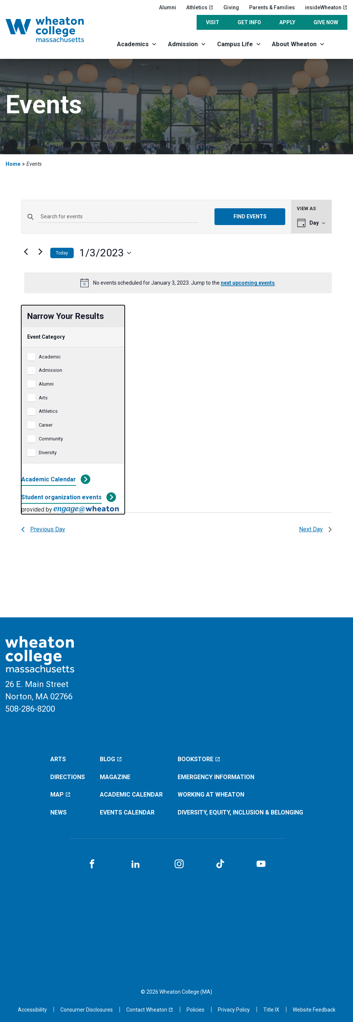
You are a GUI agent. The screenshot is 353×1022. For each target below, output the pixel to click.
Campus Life (235, 44)
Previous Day (43, 529)
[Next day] (40, 251)
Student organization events (61, 497)
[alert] (178, 282)
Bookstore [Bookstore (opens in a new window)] (199, 759)
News (58, 812)
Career (46, 425)
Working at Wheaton (211, 794)
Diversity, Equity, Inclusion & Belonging (240, 812)
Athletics (48, 411)
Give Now (326, 22)
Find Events (250, 216)
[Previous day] (25, 251)
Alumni (167, 7)
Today (62, 253)
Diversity (48, 452)
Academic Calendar (48, 479)
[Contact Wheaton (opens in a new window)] (150, 1009)
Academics (133, 44)
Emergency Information (216, 777)
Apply (287, 22)
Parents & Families (272, 7)
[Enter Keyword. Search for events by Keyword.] (118, 217)
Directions (67, 777)
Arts (43, 398)
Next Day (315, 529)
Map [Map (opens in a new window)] (60, 794)
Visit (212, 22)
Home (13, 164)
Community (51, 439)
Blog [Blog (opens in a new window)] (111, 759)
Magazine (115, 777)
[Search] (339, 44)
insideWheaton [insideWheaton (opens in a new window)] (326, 7)
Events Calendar (127, 812)
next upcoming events (248, 283)
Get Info (249, 22)
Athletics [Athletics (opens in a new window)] (199, 7)
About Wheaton (294, 44)
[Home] (53, 29)
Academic (50, 357)
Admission (183, 44)
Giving (231, 7)
